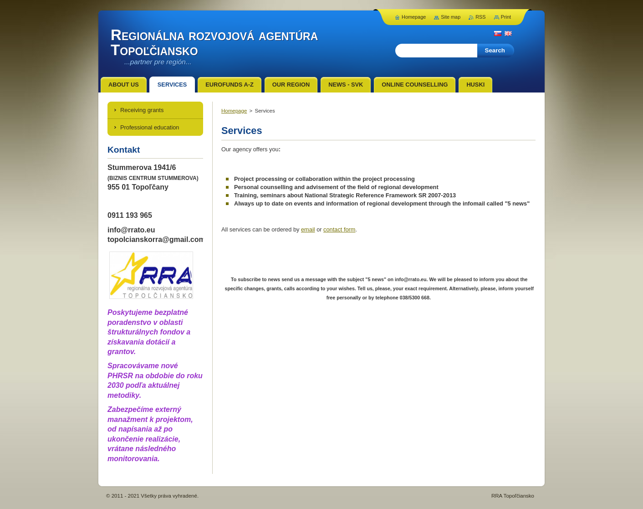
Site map (450, 17)
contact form (339, 229)
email (308, 229)
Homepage (234, 110)
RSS (480, 17)
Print (506, 17)
